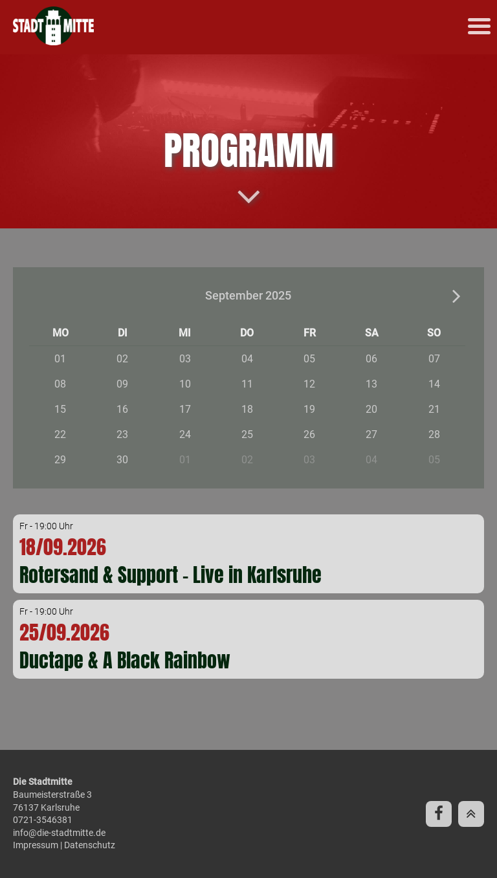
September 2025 (248, 295)
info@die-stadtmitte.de (59, 833)
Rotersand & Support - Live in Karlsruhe (170, 574)
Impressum (35, 845)
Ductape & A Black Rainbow (124, 660)
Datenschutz (89, 845)
